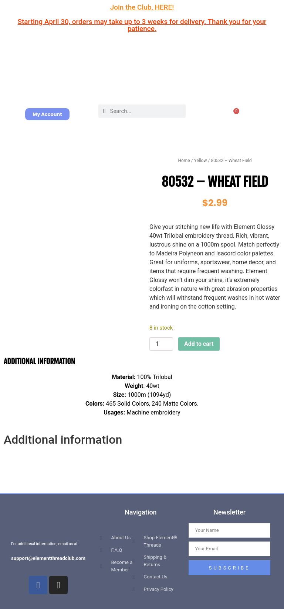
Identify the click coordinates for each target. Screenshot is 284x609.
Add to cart (199, 343)
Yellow (200, 160)
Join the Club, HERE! (142, 7)
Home (184, 160)
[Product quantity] (161, 344)
